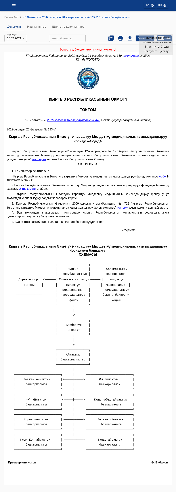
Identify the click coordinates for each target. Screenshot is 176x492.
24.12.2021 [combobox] (14, 38)
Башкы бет (11, 17)
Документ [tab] (14, 26)
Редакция (12, 34)
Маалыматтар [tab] (36, 26)
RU (162, 5)
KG (150, 5)
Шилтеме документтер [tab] (68, 26)
